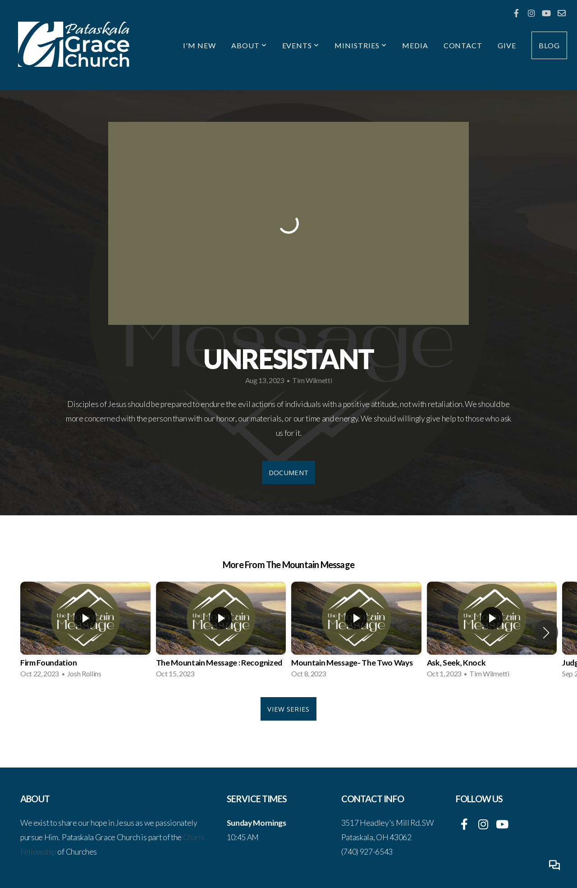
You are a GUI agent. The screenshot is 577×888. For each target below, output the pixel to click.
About (249, 45)
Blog (549, 45)
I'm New (199, 45)
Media (415, 45)
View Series (288, 708)
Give (507, 45)
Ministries (360, 45)
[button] (546, 633)
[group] (85, 633)
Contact (463, 45)
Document (288, 472)
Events (301, 45)
